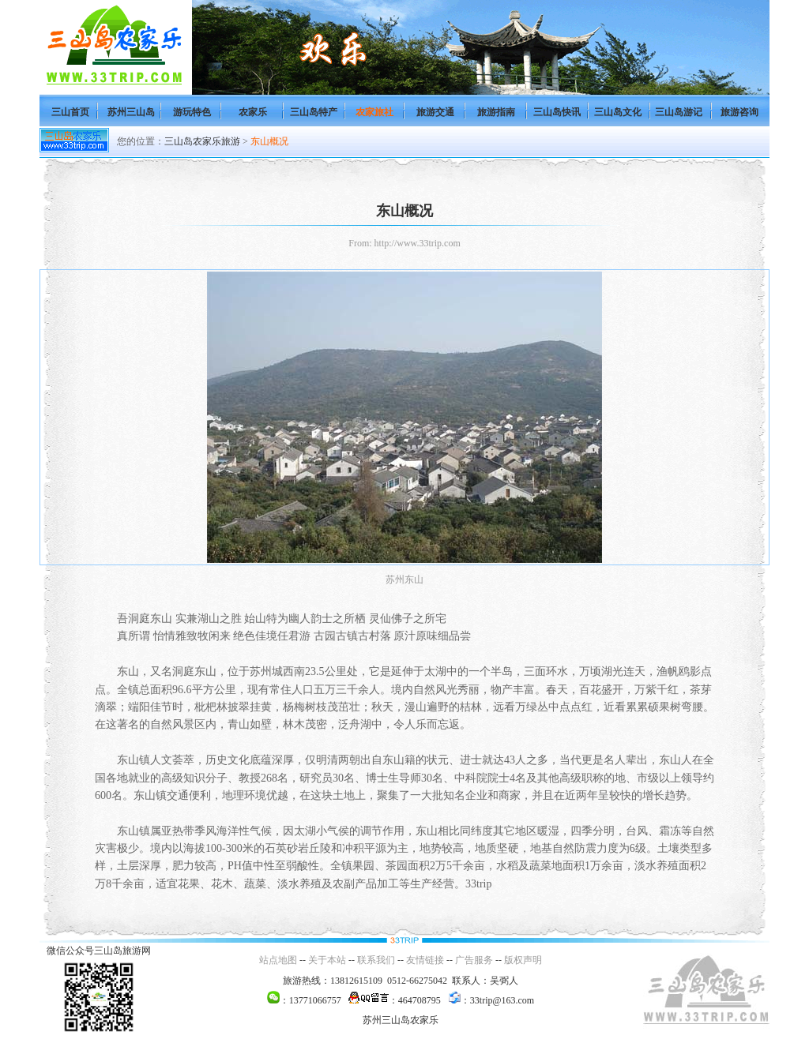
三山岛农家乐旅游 (202, 141)
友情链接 (425, 960)
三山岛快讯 (557, 112)
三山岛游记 (678, 112)
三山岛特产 (313, 112)
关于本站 (327, 960)
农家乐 (253, 112)
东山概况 (269, 141)
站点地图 (278, 960)
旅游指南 (496, 112)
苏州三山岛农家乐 (400, 1020)
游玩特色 (192, 112)
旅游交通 (435, 112)
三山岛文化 (618, 112)
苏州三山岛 (131, 112)
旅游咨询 (739, 112)
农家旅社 (374, 112)
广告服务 (474, 960)
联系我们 (376, 960)
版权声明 (523, 960)
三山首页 (70, 112)
